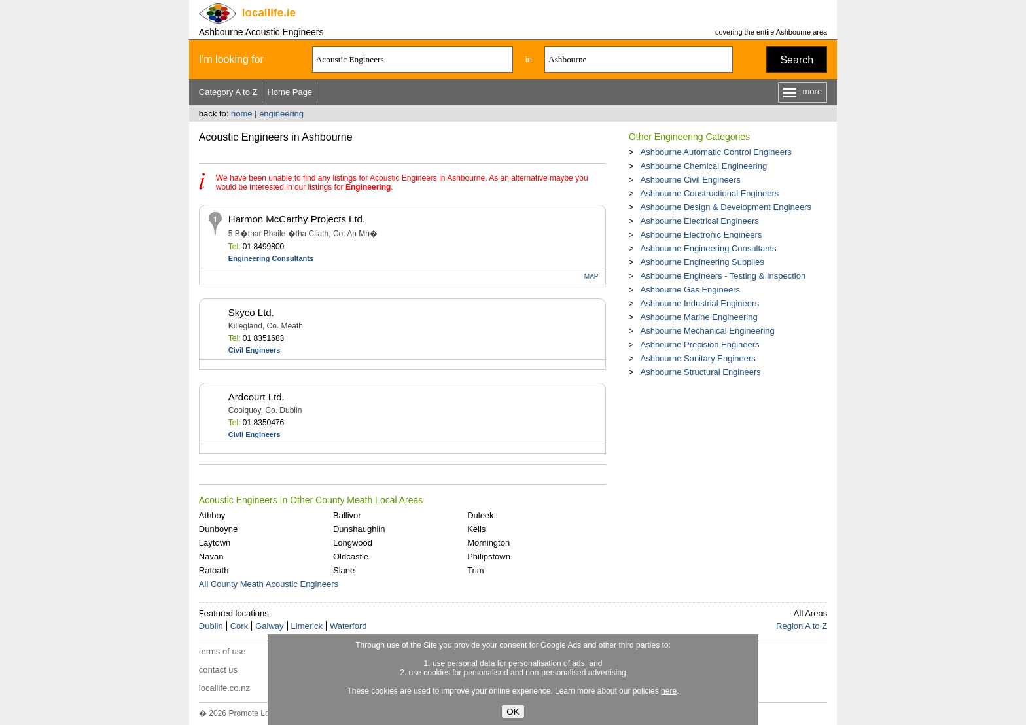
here (669, 691)
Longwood (352, 543)
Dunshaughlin (359, 529)
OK (512, 711)
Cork (239, 626)
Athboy (212, 515)
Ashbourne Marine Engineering (698, 317)
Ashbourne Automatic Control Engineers (715, 152)
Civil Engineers (254, 350)
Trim (475, 570)
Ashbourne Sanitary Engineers (697, 358)
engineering (281, 113)
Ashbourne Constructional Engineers (709, 193)
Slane (344, 570)
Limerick (307, 626)
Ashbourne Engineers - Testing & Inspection (722, 276)
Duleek (480, 515)
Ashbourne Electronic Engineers (701, 234)
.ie (269, 13)
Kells (476, 529)
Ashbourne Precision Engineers (699, 344)
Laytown (214, 543)
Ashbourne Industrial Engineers (699, 303)
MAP (591, 276)
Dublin (211, 626)
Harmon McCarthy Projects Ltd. (296, 218)
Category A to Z (228, 92)
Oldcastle (350, 556)
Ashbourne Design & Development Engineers (725, 207)
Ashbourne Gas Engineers (689, 289)
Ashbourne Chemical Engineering (703, 166)
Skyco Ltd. (251, 312)
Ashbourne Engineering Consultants (708, 248)
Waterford (348, 626)
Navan (211, 556)
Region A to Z (801, 626)
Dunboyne (218, 529)
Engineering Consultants (270, 258)
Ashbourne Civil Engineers (690, 180)
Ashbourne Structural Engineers (700, 372)
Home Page (289, 92)
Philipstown (488, 556)
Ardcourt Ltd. (256, 396)
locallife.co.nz (224, 688)
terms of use (222, 651)
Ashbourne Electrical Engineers (699, 221)
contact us (218, 670)
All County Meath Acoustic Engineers (268, 584)
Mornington (488, 543)
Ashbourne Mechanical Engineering (707, 331)
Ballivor (347, 515)
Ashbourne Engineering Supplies (702, 262)
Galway (269, 626)
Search (796, 59)
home (242, 113)
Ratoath (214, 570)
